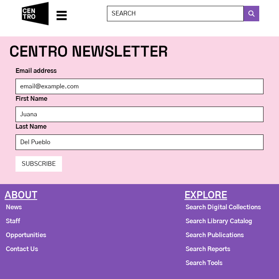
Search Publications (215, 235)
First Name (31, 99)
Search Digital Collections (223, 207)
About (21, 195)
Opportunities (26, 235)
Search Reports (208, 249)
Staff (13, 221)
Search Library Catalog (219, 221)
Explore (205, 195)
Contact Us (22, 249)
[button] (61, 13)
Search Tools (204, 263)
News (14, 207)
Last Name (31, 127)
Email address (36, 71)
